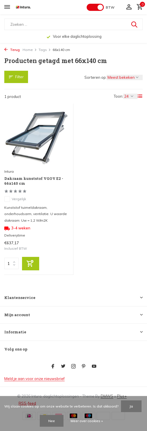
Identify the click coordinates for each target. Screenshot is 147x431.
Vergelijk (15, 199)
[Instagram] (73, 366)
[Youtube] (94, 366)
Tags (45, 50)
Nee (51, 421)
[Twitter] (63, 366)
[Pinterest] (84, 366)
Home (30, 50)
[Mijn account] (129, 7)
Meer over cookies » (87, 421)
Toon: (118, 96)
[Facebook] (53, 366)
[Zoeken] (73, 24)
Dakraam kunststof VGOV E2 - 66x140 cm (33, 181)
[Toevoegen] (30, 263)
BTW (110, 7)
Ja (131, 406)
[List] (140, 96)
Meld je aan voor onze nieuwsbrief (34, 378)
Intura (9, 171)
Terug (12, 50)
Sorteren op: (95, 77)
